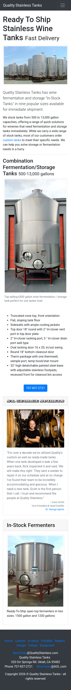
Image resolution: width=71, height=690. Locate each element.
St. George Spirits (54, 509)
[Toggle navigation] (62, 5)
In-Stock (33, 641)
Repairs (60, 641)
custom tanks (12, 140)
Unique (33, 645)
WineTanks (43, 666)
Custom (20, 641)
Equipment (47, 645)
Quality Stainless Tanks (22, 5)
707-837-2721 (35, 388)
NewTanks (20, 653)
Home (9, 641)
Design (21, 645)
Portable (46, 641)
